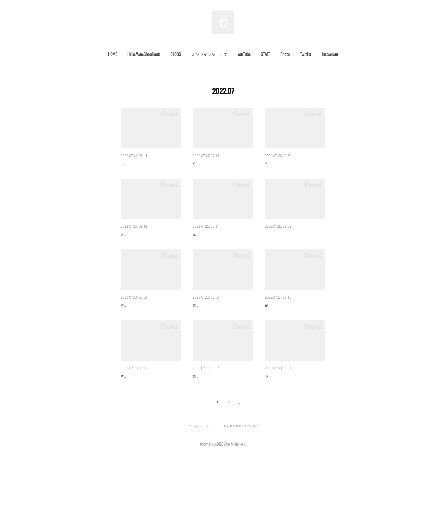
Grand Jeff (274, 420)
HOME (112, 54)
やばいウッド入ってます (142, 249)
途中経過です (277, 164)
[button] (112, 54)
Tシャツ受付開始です (140, 420)
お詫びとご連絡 (206, 335)
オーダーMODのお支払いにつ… (221, 164)
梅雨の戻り (131, 335)
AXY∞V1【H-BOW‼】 (140, 164)
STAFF (265, 54)
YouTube (244, 54)
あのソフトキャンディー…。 (218, 249)
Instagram (330, 54)
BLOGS (175, 54)
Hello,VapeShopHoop (143, 54)
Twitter (305, 54)
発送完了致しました (283, 249)
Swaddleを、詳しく (210, 420)
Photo (285, 54)
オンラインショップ (209, 54)
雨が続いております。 (285, 335)
